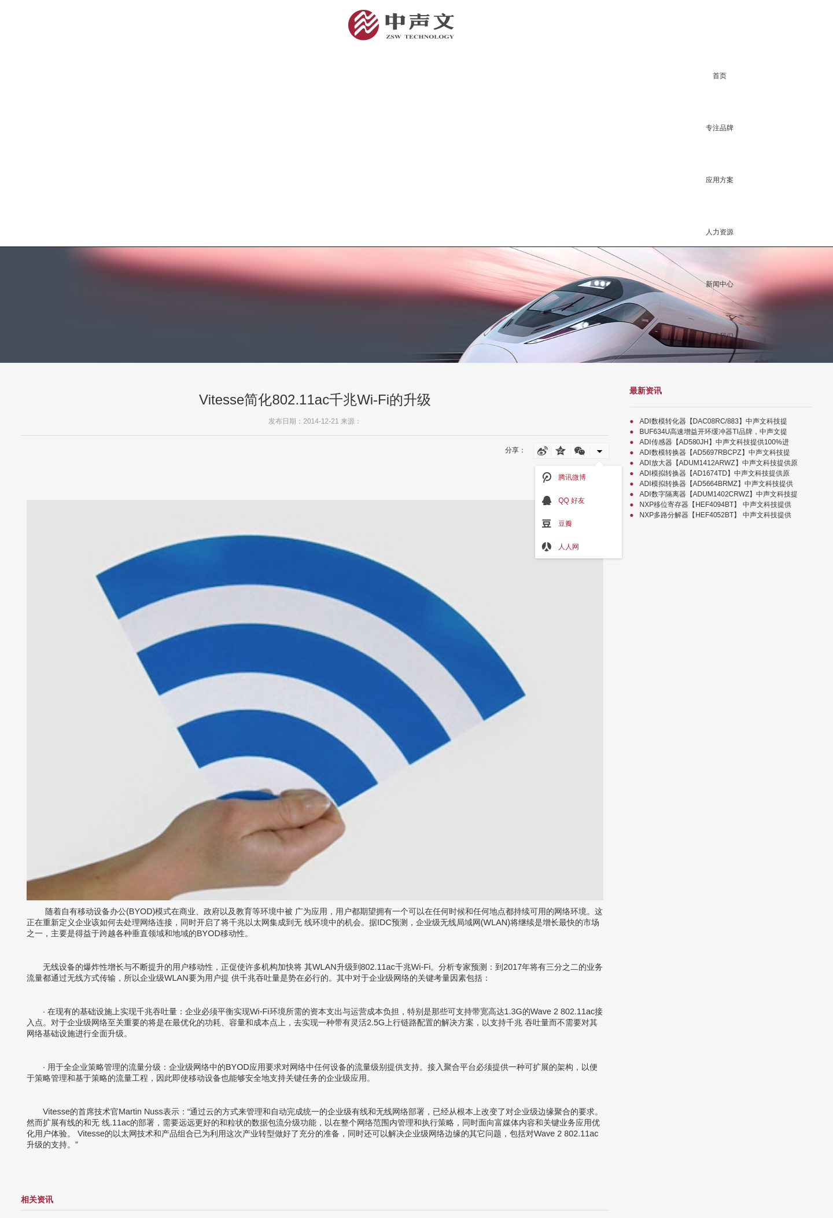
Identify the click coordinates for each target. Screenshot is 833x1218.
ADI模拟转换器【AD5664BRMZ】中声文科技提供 (716, 484)
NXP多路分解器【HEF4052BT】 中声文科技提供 (715, 515)
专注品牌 (720, 128)
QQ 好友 (563, 500)
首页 (720, 76)
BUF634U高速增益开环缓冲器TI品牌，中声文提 (713, 432)
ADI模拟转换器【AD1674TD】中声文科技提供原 (715, 473)
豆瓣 (556, 523)
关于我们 (720, 336)
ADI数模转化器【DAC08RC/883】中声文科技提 (713, 421)
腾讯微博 (563, 477)
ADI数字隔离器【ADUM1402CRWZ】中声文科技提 (719, 494)
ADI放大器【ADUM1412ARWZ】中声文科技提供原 (719, 463)
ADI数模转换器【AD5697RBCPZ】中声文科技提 (715, 452)
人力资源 (720, 232)
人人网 (560, 547)
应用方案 (720, 180)
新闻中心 (720, 284)
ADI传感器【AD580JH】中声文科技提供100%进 (714, 442)
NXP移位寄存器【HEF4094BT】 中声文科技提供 (715, 505)
